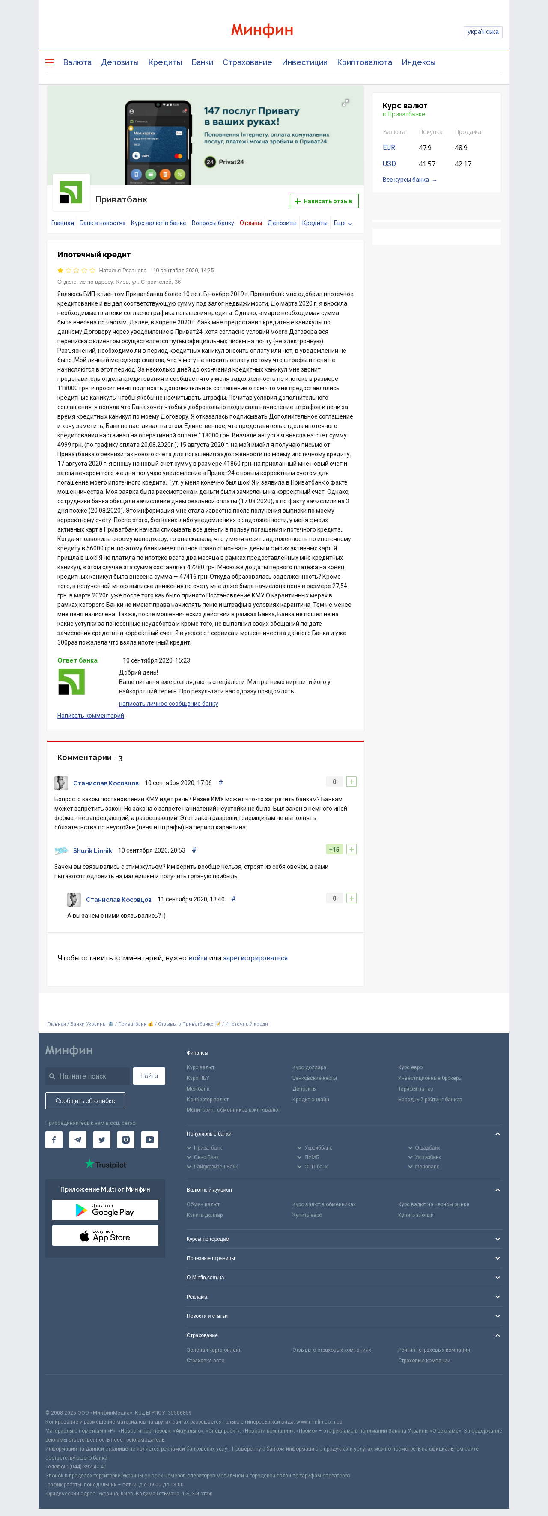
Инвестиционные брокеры (430, 1072)
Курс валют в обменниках (324, 1198)
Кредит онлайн (310, 1093)
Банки (202, 62)
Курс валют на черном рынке (433, 1198)
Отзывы (251, 216)
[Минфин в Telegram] (77, 1133)
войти (197, 952)
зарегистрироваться (255, 952)
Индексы (418, 62)
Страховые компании (424, 1354)
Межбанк (198, 1082)
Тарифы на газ (415, 1082)
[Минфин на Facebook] (54, 1133)
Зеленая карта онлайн (214, 1344)
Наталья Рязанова (123, 264)
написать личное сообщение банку (168, 697)
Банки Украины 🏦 (92, 1017)
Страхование (247, 62)
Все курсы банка (406, 179)
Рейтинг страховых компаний (434, 1344)
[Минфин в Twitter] (101, 1133)
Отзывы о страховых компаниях (331, 1344)
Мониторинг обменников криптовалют (233, 1103)
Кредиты (165, 62)
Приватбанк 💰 (136, 1017)
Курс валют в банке (158, 216)
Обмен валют (203, 1198)
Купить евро (307, 1209)
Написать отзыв (323, 197)
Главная (62, 216)
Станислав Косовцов (106, 776)
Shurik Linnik (92, 844)
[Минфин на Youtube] (149, 1133)
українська (483, 31)
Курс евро (410, 1061)
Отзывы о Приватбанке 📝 (190, 1017)
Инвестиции (305, 62)
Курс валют (200, 1061)
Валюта (77, 62)
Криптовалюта (364, 62)
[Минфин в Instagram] (125, 1133)
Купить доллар (205, 1209)
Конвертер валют (208, 1093)
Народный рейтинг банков (430, 1093)
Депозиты (120, 62)
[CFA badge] (64, 1385)
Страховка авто (205, 1354)
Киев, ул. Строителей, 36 (148, 275)
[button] (345, 103)
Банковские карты (314, 1072)
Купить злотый (416, 1209)
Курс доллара (309, 1061)
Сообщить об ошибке (85, 1094)
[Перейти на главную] (274, 32)
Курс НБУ (198, 1072)
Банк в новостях (102, 216)
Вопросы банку (213, 216)
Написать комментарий (90, 709)
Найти (149, 1069)
